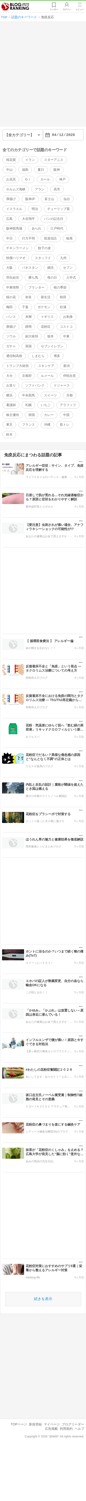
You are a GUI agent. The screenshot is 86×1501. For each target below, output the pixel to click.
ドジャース (62, 385)
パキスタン (30, 267)
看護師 (11, 405)
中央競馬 (28, 395)
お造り (11, 385)
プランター (36, 287)
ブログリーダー (73, 1424)
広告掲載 (51, 1428)
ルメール (47, 375)
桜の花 (11, 297)
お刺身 (68, 316)
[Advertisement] (43, 76)
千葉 (25, 307)
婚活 (50, 267)
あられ (36, 228)
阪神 (56, 169)
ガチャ (11, 346)
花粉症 (45, 326)
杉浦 (63, 307)
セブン (68, 267)
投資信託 (50, 238)
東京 (9, 424)
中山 (9, 169)
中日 (9, 238)
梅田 (9, 307)
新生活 (45, 297)
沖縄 (47, 424)
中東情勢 (12, 287)
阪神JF (30, 199)
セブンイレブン (52, 346)
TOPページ (19, 1424)
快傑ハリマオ (15, 258)
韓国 (31, 415)
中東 (66, 336)
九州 (63, 258)
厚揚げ (11, 199)
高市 (57, 189)
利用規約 (66, 1428)
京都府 (27, 375)
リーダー (54, 9)
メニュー (80, 9)
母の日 (52, 277)
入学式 (71, 277)
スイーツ (50, 395)
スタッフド (43, 258)
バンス (11, 316)
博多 (57, 356)
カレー (49, 415)
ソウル (11, 336)
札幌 (28, 405)
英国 (28, 346)
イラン (30, 160)
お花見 (11, 179)
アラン (39, 189)
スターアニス (53, 160)
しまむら (38, 356)
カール (45, 179)
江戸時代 (56, 228)
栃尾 (69, 238)
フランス (28, 424)
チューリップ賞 (58, 209)
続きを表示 (43, 1299)
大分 (9, 375)
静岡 (28, 326)
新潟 (66, 366)
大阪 (9, 267)
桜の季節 (60, 287)
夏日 (41, 169)
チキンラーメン (17, 248)
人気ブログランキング (15, 6)
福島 (25, 169)
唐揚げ (11, 326)
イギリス (47, 316)
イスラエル (14, 209)
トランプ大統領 (17, 366)
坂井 (50, 336)
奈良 (28, 297)
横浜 (9, 395)
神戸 (62, 179)
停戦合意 (69, 375)
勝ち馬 (33, 277)
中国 (66, 415)
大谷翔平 (28, 219)
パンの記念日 (53, 219)
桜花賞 (11, 160)
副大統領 (31, 336)
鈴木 (9, 434)
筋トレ (64, 424)
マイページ (52, 1424)
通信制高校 (14, 356)
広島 (9, 219)
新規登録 (35, 1424)
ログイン (67, 9)
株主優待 (12, 415)
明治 (35, 209)
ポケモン (44, 307)
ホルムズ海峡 (15, 189)
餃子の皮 (44, 248)
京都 (69, 395)
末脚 (28, 316)
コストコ (66, 326)
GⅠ (28, 179)
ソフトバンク (34, 385)
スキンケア (46, 366)
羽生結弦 (12, 277)
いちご (45, 405)
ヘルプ (79, 1428)
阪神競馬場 (14, 228)
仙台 (67, 199)
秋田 (63, 297)
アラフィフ (68, 405)
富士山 (49, 199)
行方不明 (28, 238)
